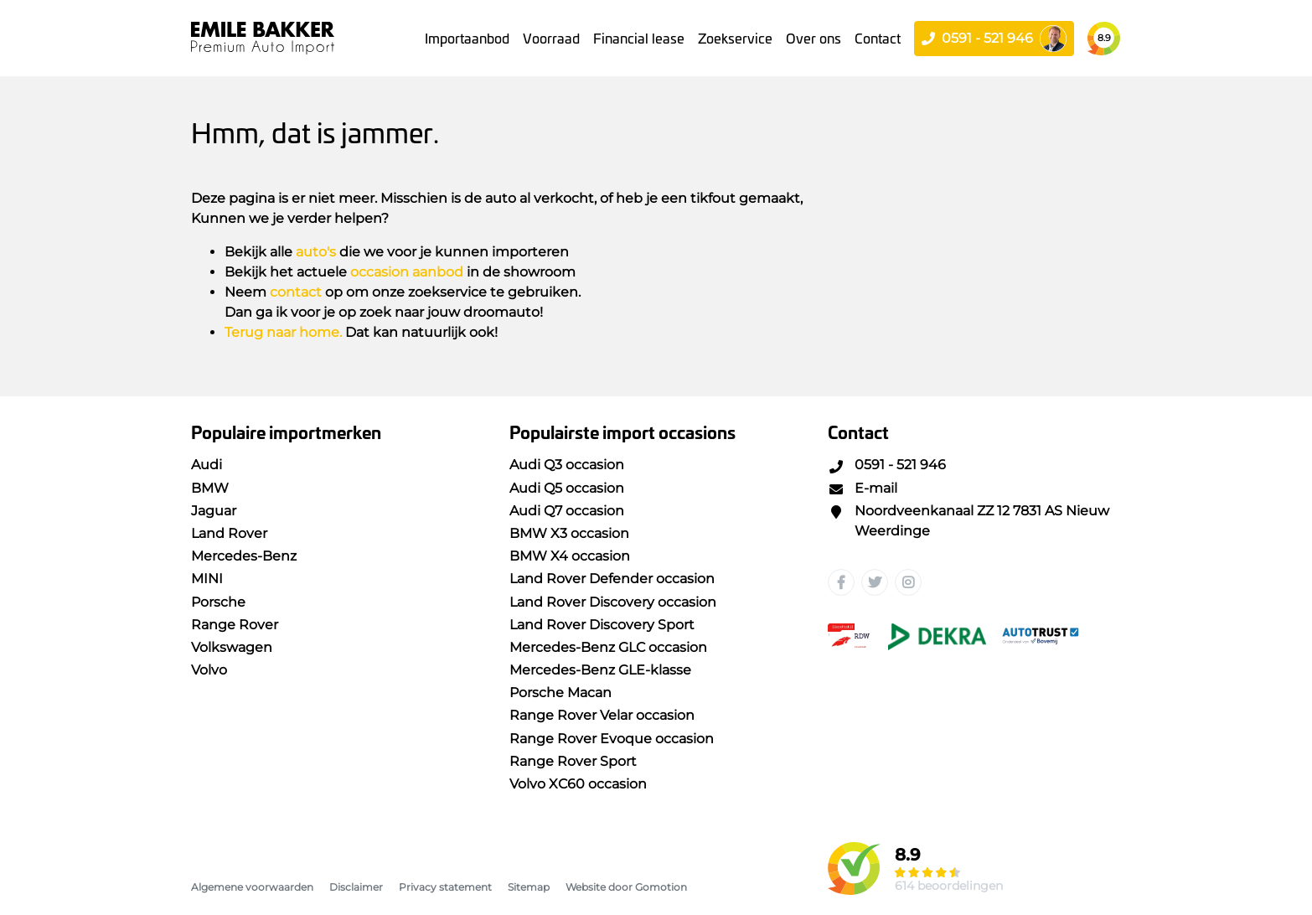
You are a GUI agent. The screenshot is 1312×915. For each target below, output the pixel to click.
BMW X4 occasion (569, 556)
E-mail (862, 488)
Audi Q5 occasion (566, 488)
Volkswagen (231, 647)
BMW (210, 488)
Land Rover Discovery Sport (602, 625)
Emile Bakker (262, 38)
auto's (316, 252)
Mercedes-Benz (244, 556)
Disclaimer (356, 887)
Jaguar (213, 511)
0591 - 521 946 (887, 465)
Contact (878, 37)
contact (296, 292)
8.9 (1104, 38)
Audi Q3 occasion (566, 465)
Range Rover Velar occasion (602, 715)
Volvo (209, 670)
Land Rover (229, 533)
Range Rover (234, 625)
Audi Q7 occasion (566, 511)
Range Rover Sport (573, 761)
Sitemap (529, 887)
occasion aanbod (406, 272)
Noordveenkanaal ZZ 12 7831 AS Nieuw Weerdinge (968, 521)
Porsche (218, 602)
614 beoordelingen (949, 885)
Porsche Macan (560, 692)
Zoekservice (735, 37)
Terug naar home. (283, 332)
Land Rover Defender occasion (612, 579)
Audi (206, 465)
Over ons (813, 37)
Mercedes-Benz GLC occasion (608, 647)
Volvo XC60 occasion (578, 784)
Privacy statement (445, 887)
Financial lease (638, 37)
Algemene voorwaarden (252, 887)
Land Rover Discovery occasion (612, 602)
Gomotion (661, 887)
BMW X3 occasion (569, 533)
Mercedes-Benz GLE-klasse (600, 670)
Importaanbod (467, 37)
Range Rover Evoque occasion (611, 739)
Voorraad (551, 37)
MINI (207, 579)
